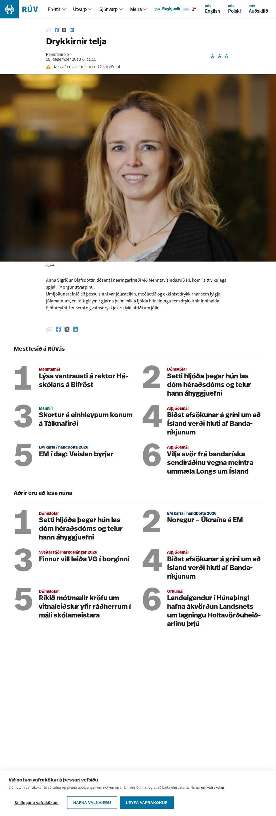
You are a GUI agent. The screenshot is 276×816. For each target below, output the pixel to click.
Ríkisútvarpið (57, 55)
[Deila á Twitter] (64, 30)
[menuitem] (57, 9)
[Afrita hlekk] (48, 30)
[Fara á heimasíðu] (24, 9)
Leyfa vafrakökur (147, 802)
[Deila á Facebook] (57, 30)
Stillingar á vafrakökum (36, 802)
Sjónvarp (108, 9)
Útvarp (80, 9)
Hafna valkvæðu (92, 802)
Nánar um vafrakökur (207, 787)
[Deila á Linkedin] (72, 30)
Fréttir (54, 9)
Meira (136, 9)
